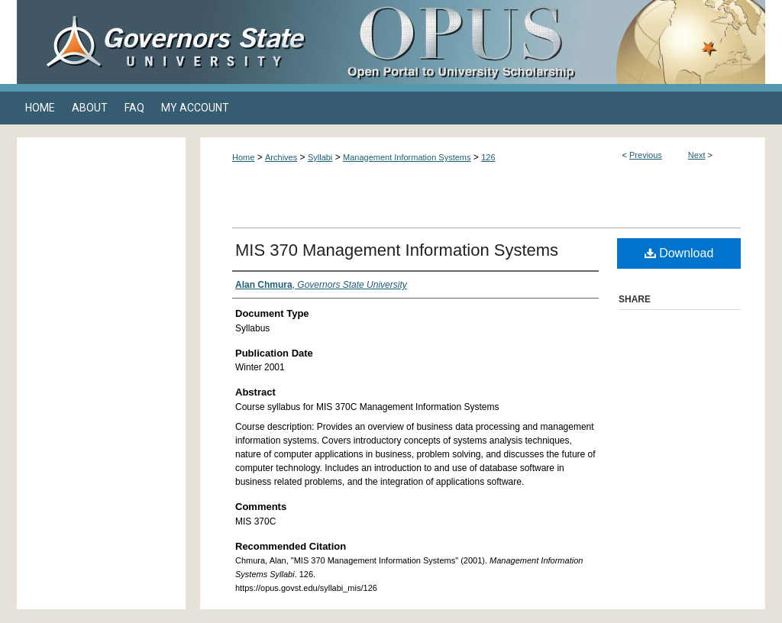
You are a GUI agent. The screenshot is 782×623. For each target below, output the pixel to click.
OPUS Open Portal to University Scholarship (543, 42)
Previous (645, 155)
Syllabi (320, 157)
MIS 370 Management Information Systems (396, 250)
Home (243, 157)
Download (679, 253)
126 (488, 157)
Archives (281, 157)
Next (697, 155)
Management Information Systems (407, 157)
